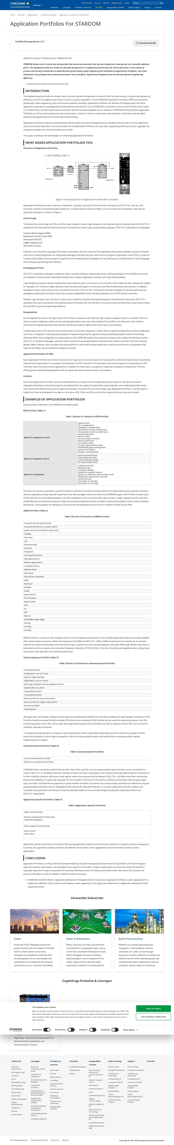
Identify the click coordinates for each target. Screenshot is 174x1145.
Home (12, 15)
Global (127, 3)
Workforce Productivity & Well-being (38, 1069)
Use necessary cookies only (153, 1127)
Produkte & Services (83, 7)
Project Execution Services (56, 1085)
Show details (129, 1140)
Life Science (54, 1093)
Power (17, 938)
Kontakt (158, 7)
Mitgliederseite (117, 3)
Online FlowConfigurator (114, 1095)
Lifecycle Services (56, 1089)
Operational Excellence (35, 1086)
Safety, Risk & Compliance (36, 1075)
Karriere (106, 3)
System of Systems (96, 1089)
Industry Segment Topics (95, 1081)
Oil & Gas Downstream (16, 1068)
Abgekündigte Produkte (55, 1108)
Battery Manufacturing (16, 1103)
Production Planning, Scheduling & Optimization (38, 1108)
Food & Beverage (17, 1089)
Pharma (14, 1111)
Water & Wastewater (78, 938)
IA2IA (91, 1092)
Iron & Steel (15, 1096)
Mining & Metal (16, 1086)
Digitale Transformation (95, 1100)
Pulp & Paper (16, 1092)
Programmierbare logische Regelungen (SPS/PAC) (29, 1023)
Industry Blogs (134, 7)
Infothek (98, 7)
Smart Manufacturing (97, 1096)
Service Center (113, 1067)
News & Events (87, 3)
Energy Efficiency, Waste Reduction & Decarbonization (38, 1093)
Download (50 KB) (146, 43)
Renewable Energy (18, 1082)
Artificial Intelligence (96, 1104)
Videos (72, 1074)
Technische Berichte (49, 15)
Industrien (54, 7)
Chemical (14, 1076)
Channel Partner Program (114, 1101)
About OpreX (93, 1086)
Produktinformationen (78, 1067)
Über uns (97, 3)
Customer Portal (114, 1082)
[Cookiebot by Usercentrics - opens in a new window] (16, 1140)
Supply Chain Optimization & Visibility (36, 1100)
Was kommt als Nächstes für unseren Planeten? (96, 1072)
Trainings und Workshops (55, 1102)
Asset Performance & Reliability (39, 1081)
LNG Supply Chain (18, 1072)
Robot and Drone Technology (95, 1111)
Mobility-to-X (16, 1108)
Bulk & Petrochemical (131, 938)
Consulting (54, 1080)
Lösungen (67, 7)
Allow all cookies (153, 1119)
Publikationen (32, 15)
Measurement (55, 1077)
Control (53, 1074)
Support (147, 7)
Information (54, 1070)
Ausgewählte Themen (115, 7)
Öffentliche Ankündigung (55, 1097)
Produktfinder (113, 1079)
